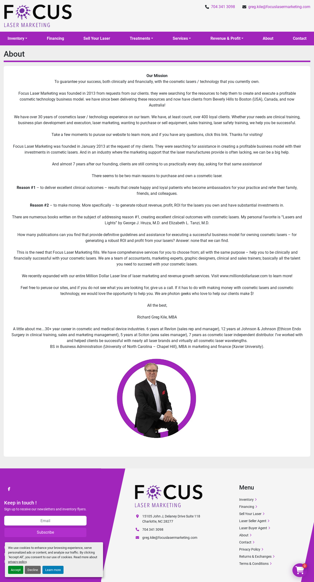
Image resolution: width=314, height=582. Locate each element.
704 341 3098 (223, 6)
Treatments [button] (140, 38)
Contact (299, 38)
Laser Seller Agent (252, 521)
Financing (55, 38)
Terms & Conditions (254, 564)
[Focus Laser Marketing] (168, 496)
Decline (32, 570)
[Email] (45, 521)
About (268, 38)
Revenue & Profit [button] (225, 38)
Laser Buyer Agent (253, 528)
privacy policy (17, 562)
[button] (17, 38)
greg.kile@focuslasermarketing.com (279, 6)
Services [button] (180, 38)
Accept (16, 570)
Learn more (53, 570)
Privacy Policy (249, 549)
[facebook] (9, 489)
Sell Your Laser (96, 38)
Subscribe (45, 532)
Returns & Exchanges (255, 556)
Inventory (16, 38)
